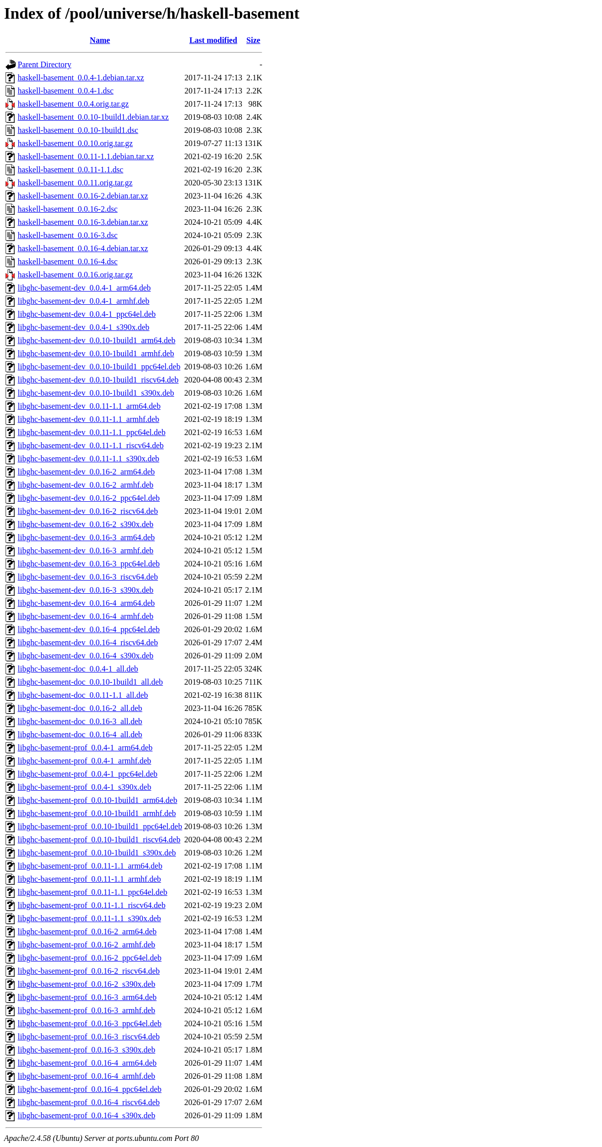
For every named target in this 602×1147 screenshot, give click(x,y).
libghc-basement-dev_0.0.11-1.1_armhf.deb (88, 419)
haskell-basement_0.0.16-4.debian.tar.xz (83, 248)
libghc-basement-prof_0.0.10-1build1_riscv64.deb (99, 839)
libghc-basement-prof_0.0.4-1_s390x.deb (84, 787)
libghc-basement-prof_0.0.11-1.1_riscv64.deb (92, 905)
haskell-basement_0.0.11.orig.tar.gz (75, 182)
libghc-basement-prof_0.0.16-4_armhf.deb (86, 1076)
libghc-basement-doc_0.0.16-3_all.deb (80, 721)
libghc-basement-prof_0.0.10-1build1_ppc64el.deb (100, 826)
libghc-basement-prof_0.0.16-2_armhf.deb (86, 944)
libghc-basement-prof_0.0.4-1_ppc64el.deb (88, 774)
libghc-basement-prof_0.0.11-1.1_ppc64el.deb (92, 892)
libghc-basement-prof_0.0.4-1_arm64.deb (85, 747)
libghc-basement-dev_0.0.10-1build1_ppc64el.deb (99, 366)
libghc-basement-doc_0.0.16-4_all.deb (80, 734)
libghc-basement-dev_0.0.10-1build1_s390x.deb (96, 393)
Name (100, 40)
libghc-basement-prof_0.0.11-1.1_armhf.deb (89, 879)
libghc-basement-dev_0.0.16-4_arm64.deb (86, 603)
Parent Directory (44, 64)
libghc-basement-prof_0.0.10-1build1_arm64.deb (97, 800)
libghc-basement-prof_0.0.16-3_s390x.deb (86, 1049)
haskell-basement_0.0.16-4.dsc (68, 261)
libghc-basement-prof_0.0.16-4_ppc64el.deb (90, 1089)
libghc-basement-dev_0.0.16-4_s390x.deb (86, 655)
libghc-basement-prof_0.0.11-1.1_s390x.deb (89, 918)
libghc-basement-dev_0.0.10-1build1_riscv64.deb (98, 379)
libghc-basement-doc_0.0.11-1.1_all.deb (83, 695)
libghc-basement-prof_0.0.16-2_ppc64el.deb (90, 957)
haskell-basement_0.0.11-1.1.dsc (70, 169)
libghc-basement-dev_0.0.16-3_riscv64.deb (88, 576)
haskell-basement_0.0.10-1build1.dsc (78, 130)
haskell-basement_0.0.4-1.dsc (66, 90)
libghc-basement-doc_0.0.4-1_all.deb (78, 668)
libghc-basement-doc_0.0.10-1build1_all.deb (90, 682)
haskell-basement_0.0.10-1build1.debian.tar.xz (93, 117)
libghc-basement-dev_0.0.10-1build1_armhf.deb (96, 353)
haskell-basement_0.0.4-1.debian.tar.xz (81, 77)
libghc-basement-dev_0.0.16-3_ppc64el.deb (89, 563)
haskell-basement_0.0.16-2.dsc (68, 209)
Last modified (213, 40)
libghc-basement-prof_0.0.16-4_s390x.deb (86, 1115)
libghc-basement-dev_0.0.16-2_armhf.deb (86, 485)
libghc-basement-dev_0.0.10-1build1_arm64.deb (96, 340)
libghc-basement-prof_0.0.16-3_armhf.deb (86, 1010)
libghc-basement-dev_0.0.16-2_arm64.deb (86, 471)
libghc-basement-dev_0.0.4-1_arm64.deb (84, 287)
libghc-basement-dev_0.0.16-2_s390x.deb (86, 524)
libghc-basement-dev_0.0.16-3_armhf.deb (86, 550)
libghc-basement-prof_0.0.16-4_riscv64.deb (89, 1102)
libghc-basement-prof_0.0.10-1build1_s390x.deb (97, 852)
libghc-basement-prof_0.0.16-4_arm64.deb (87, 1063)
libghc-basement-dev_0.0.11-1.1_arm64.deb (89, 406)
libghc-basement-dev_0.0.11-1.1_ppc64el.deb (92, 432)
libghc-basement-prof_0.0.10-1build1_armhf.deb (97, 813)
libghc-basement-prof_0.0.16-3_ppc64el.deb (90, 1023)
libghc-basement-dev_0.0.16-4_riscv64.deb (88, 642)
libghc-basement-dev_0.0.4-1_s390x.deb (83, 327)
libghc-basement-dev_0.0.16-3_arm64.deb (86, 537)
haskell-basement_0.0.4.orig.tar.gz (73, 104)
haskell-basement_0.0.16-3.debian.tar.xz (83, 222)
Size (253, 40)
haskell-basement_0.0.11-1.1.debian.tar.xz (86, 156)
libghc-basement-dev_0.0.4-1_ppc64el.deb (87, 314)
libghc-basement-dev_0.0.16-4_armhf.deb (86, 616)
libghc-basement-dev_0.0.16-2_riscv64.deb (88, 511)
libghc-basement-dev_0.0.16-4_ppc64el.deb (89, 629)
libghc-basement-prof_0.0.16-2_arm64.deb (87, 931)
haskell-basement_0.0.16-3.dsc (68, 235)
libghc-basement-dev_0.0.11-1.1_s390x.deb (88, 458)
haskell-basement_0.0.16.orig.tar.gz (75, 274)
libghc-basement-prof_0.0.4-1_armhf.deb (84, 760)
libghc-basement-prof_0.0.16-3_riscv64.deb (89, 1036)
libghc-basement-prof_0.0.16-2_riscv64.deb (89, 971)
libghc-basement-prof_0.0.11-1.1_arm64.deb (90, 866)
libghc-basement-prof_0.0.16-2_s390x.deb (86, 984)
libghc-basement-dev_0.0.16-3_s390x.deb (86, 590)
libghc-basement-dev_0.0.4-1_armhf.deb (83, 301)
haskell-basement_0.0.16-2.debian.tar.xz (83, 196)
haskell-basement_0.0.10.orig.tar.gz (75, 143)
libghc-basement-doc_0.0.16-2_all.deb (80, 708)
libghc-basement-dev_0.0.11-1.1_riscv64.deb (91, 445)
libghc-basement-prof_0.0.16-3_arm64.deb (87, 997)
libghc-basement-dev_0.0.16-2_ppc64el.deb (89, 498)
